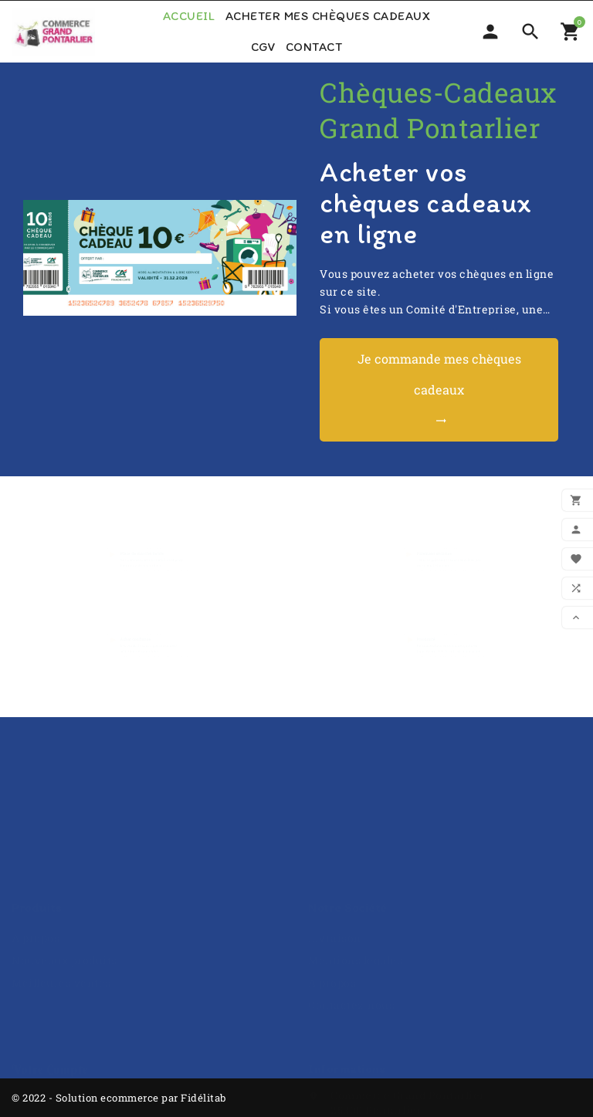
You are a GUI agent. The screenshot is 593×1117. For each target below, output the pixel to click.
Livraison (334, 867)
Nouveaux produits (64, 889)
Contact (314, 46)
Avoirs (29, 1074)
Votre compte (50, 999)
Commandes (46, 1051)
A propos (35, 867)
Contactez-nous (351, 934)
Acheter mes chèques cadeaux (328, 15)
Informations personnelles (85, 1029)
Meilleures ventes (61, 912)
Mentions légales (355, 889)
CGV (263, 46)
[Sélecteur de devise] (490, 32)
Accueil (189, 15)
